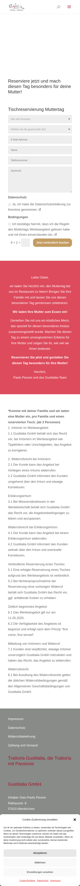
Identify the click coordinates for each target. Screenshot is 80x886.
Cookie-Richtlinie (27, 880)
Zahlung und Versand (23, 745)
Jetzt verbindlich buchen (52, 242)
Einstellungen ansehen (40, 872)
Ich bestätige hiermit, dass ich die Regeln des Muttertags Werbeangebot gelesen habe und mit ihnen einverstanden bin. (39, 229)
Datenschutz (43, 880)
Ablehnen (39, 862)
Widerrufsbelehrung (21, 736)
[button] (75, 819)
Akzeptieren (40, 852)
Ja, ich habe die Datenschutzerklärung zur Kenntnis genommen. (39, 207)
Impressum (55, 880)
